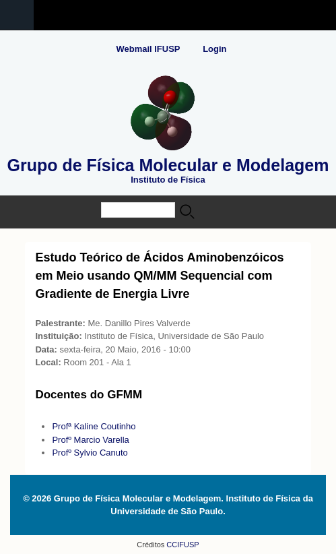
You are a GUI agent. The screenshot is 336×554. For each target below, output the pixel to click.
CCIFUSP (181, 545)
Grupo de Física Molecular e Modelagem (168, 165)
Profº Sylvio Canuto (89, 453)
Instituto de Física (168, 180)
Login (214, 49)
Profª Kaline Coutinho (93, 426)
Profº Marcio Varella (90, 440)
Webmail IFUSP (148, 48)
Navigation (17, 15)
